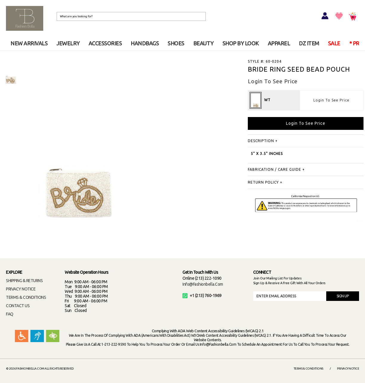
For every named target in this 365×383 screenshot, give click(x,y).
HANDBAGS (145, 43)
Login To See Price (331, 100)
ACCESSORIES (105, 43)
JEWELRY (68, 43)
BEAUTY (203, 43)
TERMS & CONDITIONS (26, 297)
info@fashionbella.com (202, 284)
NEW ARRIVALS (28, 43)
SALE (334, 43)
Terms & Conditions (308, 368)
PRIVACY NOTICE (20, 289)
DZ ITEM (309, 43)
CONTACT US (18, 305)
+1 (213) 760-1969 (202, 295)
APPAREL (279, 43)
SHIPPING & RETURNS (24, 280)
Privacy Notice (348, 368)
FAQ (9, 314)
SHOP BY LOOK (240, 43)
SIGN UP (343, 296)
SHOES (176, 43)
